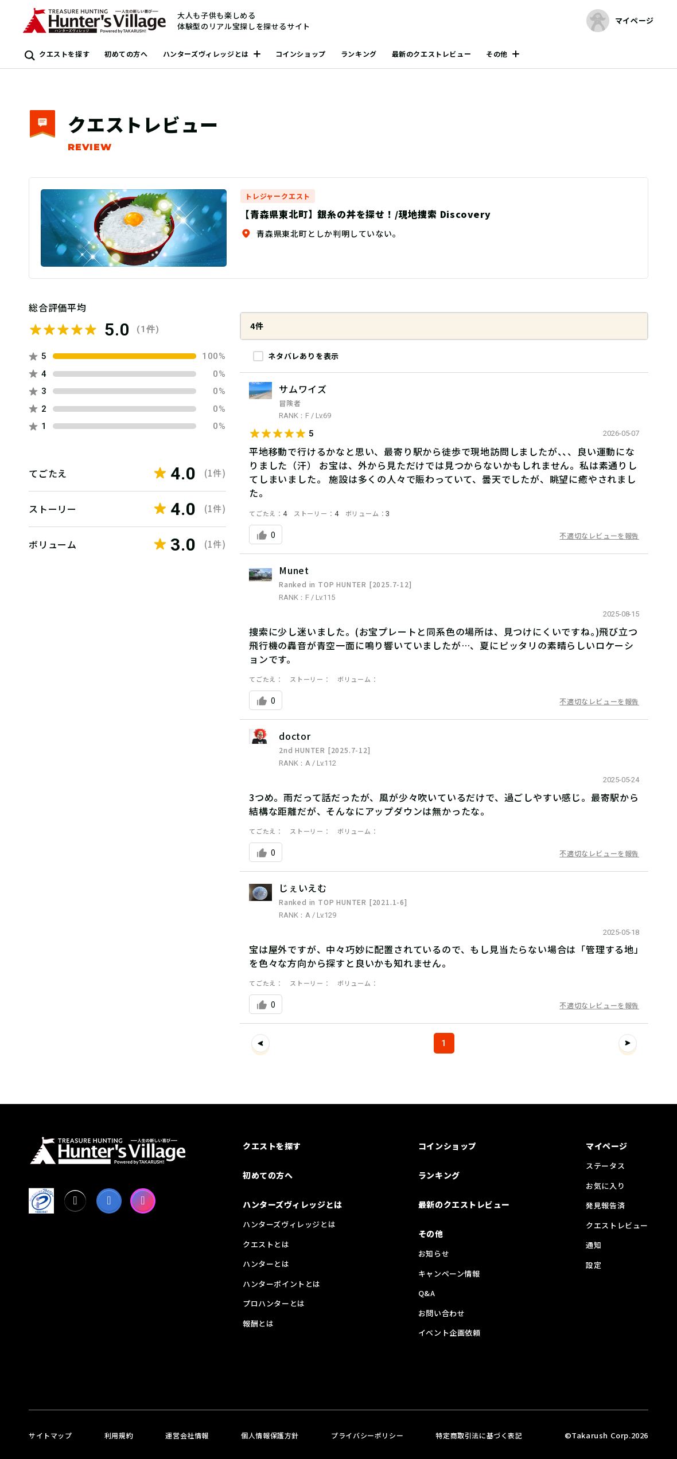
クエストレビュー (617, 1225)
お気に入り (605, 1185)
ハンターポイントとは (282, 1283)
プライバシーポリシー (367, 1435)
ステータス (605, 1165)
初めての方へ (126, 53)
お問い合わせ (441, 1313)
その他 (497, 53)
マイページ (607, 1146)
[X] (75, 1201)
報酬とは (258, 1323)
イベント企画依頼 (449, 1332)
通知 (593, 1244)
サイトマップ (50, 1435)
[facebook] (109, 1201)
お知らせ (433, 1253)
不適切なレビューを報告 (599, 535)
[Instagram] (142, 1201)
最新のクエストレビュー (432, 53)
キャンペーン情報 (449, 1273)
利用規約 (118, 1435)
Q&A (426, 1293)
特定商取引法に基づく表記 (478, 1435)
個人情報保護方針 (270, 1435)
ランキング (359, 53)
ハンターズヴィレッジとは (206, 53)
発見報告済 (605, 1205)
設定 (593, 1264)
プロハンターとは (274, 1303)
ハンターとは (266, 1263)
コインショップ (300, 53)
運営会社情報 (187, 1435)
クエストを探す (64, 53)
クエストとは (266, 1244)
